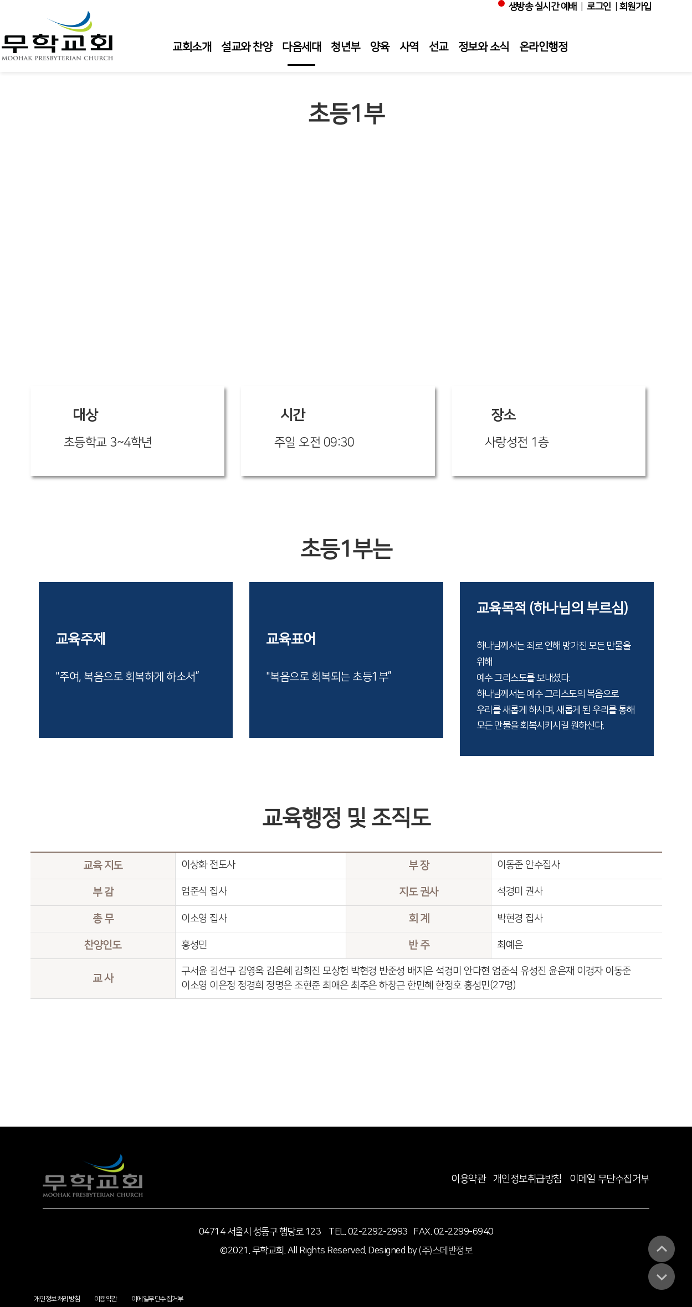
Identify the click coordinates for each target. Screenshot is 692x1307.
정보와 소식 (483, 47)
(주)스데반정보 (445, 1251)
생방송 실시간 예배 (539, 6)
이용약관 (468, 1179)
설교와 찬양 (246, 47)
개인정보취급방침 (527, 1179)
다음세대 (301, 47)
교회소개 (191, 47)
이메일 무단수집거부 (609, 1179)
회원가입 (635, 7)
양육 (379, 47)
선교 (438, 47)
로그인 (599, 7)
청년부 (345, 47)
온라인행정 (543, 47)
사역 (409, 47)
